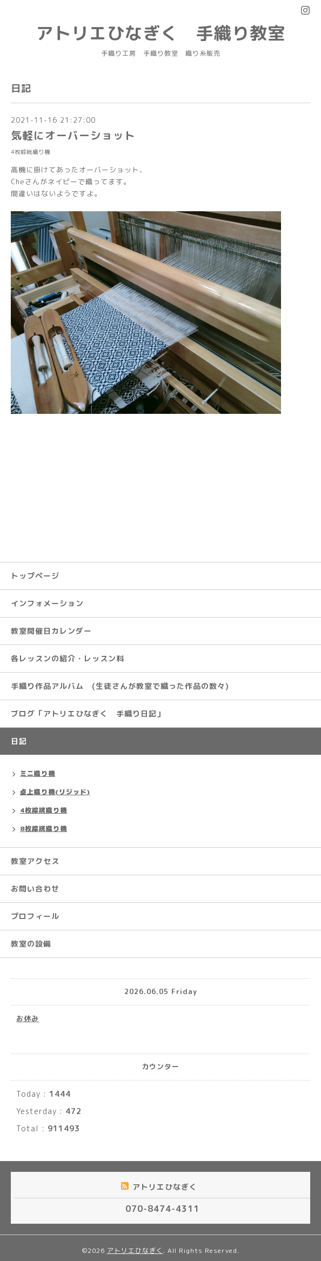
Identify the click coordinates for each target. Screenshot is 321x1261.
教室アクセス (35, 861)
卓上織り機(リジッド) (55, 791)
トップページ (35, 576)
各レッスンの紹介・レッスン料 (67, 658)
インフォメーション (47, 603)
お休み (27, 1018)
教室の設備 (31, 943)
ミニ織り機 (37, 773)
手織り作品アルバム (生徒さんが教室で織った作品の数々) (120, 686)
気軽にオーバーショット (73, 135)
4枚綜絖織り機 (30, 152)
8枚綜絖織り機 (43, 828)
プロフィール (35, 916)
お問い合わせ (35, 888)
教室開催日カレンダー (51, 631)
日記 (19, 741)
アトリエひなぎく (135, 1250)
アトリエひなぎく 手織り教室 (169, 33)
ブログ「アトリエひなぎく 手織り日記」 (88, 713)
